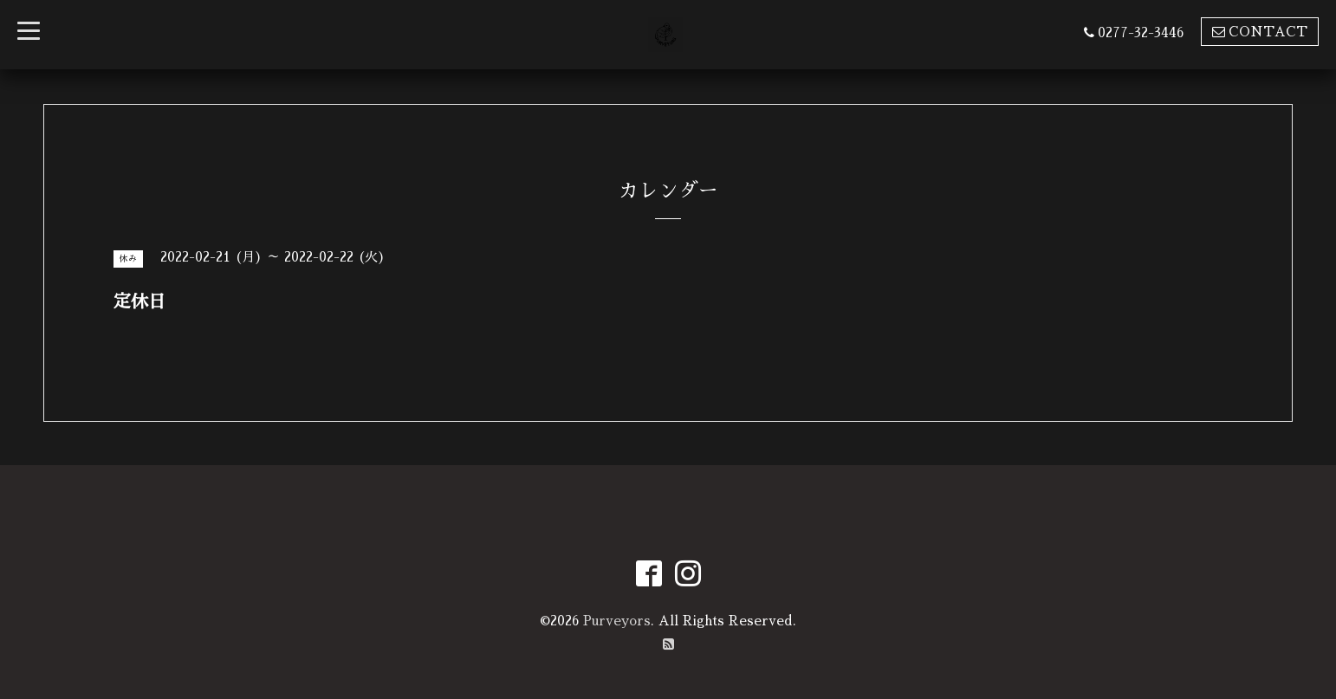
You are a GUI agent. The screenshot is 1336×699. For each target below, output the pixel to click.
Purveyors (617, 620)
